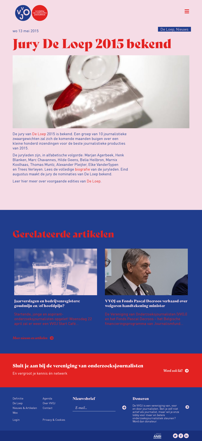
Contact (47, 408)
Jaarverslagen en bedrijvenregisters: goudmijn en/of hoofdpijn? (47, 303)
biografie (82, 169)
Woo (15, 412)
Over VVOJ (49, 403)
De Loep (39, 133)
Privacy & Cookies (54, 419)
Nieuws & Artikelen (25, 408)
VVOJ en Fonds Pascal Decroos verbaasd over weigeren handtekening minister (146, 303)
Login (16, 419)
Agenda (47, 398)
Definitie (18, 398)
